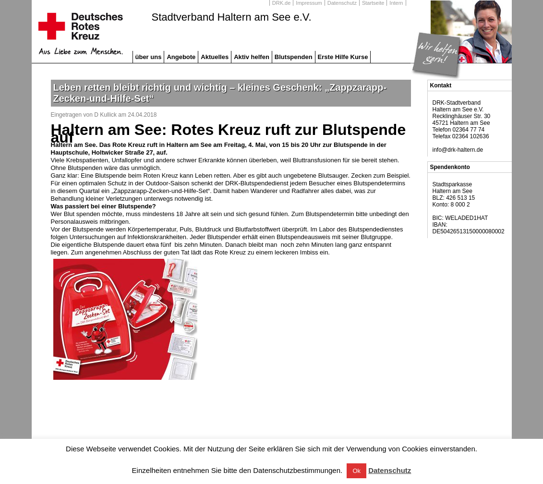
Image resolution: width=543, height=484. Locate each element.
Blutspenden (294, 56)
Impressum (309, 3)
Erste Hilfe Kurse (343, 56)
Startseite (373, 3)
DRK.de (281, 3)
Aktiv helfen (251, 56)
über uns (148, 56)
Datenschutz (342, 3)
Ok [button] (356, 470)
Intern (396, 3)
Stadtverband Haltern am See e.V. (232, 17)
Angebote (181, 56)
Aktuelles (215, 56)
